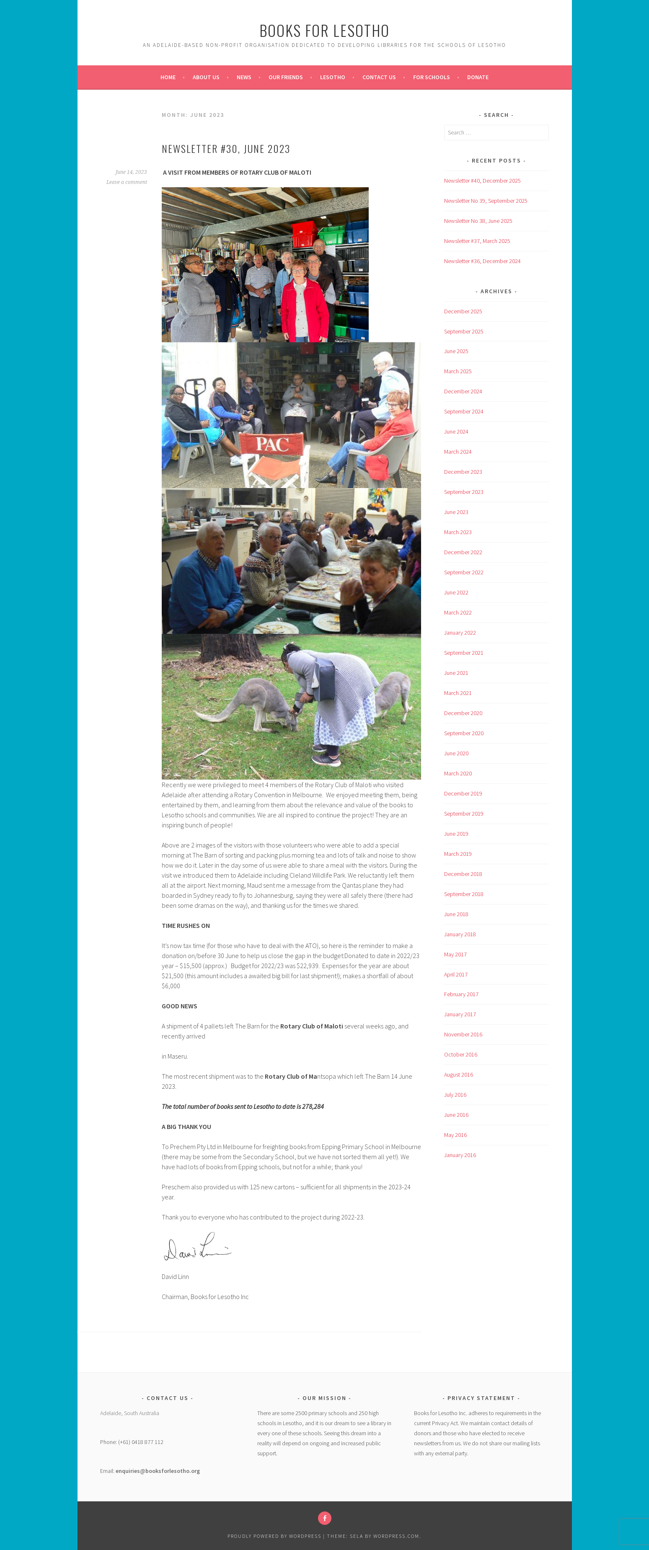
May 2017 (455, 954)
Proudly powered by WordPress (274, 1536)
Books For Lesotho (324, 30)
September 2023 (464, 492)
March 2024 (458, 451)
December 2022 (463, 552)
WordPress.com (396, 1536)
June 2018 (456, 914)
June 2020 (456, 753)
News (244, 77)
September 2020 (464, 733)
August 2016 (458, 1074)
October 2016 (460, 1054)
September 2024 (464, 411)
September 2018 (464, 894)
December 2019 (463, 793)
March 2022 (458, 612)
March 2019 (458, 854)
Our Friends (286, 77)
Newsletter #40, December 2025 (482, 180)
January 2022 (460, 632)
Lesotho (332, 77)
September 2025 (464, 331)
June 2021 (456, 673)
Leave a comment (126, 182)
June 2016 (456, 1115)
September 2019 (464, 813)
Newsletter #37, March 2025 (477, 241)
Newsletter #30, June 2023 (226, 148)
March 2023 (458, 532)
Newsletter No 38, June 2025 (478, 221)
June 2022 (456, 592)
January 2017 (460, 1014)
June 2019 (456, 833)
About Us (206, 77)
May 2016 (455, 1135)
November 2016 (463, 1034)
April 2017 (456, 974)
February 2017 (461, 994)
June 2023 (456, 512)
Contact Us (379, 77)
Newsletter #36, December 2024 (482, 261)
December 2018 (463, 874)
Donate (478, 77)
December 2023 (463, 471)
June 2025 (456, 351)
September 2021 (464, 652)
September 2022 (464, 572)
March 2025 (458, 371)
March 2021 (458, 693)
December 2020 (463, 713)
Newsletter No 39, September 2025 (485, 200)
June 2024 (456, 431)
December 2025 (463, 311)
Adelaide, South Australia (129, 1413)
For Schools (431, 77)
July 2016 (455, 1094)
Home (168, 77)
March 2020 (458, 773)
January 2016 (460, 1155)
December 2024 (463, 391)
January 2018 (460, 934)
